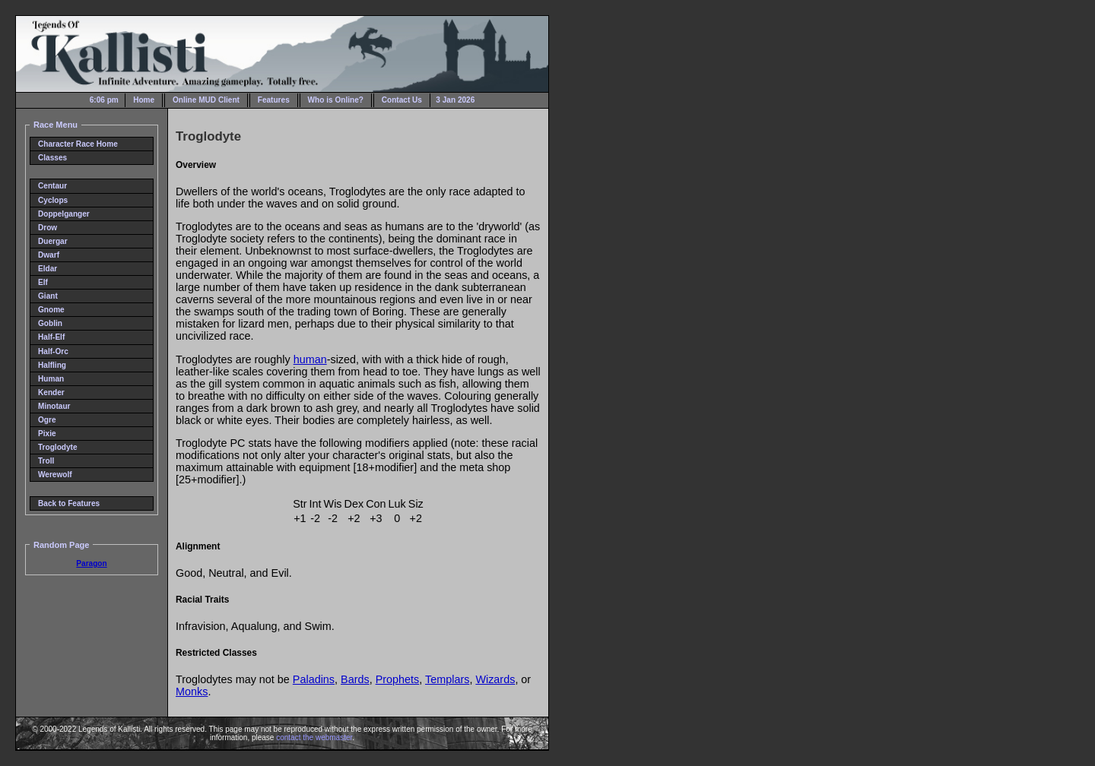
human (310, 359)
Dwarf (48, 255)
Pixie (47, 433)
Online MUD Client (206, 100)
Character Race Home (78, 144)
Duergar (53, 241)
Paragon (91, 563)
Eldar (47, 268)
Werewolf (55, 474)
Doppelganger (64, 214)
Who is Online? (335, 100)
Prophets (398, 679)
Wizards (495, 679)
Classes (52, 158)
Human (51, 379)
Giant (48, 296)
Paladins (314, 679)
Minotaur (54, 406)
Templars (447, 679)
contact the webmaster (314, 737)
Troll (46, 461)
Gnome (51, 309)
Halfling (52, 365)
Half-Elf (51, 337)
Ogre (47, 420)
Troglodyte (58, 447)
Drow (47, 227)
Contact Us (402, 100)
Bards (355, 679)
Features (274, 100)
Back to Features (69, 503)
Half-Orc (53, 351)
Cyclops (53, 200)
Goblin (50, 323)
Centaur (52, 186)
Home (143, 100)
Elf (43, 282)
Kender (51, 392)
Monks (192, 691)
